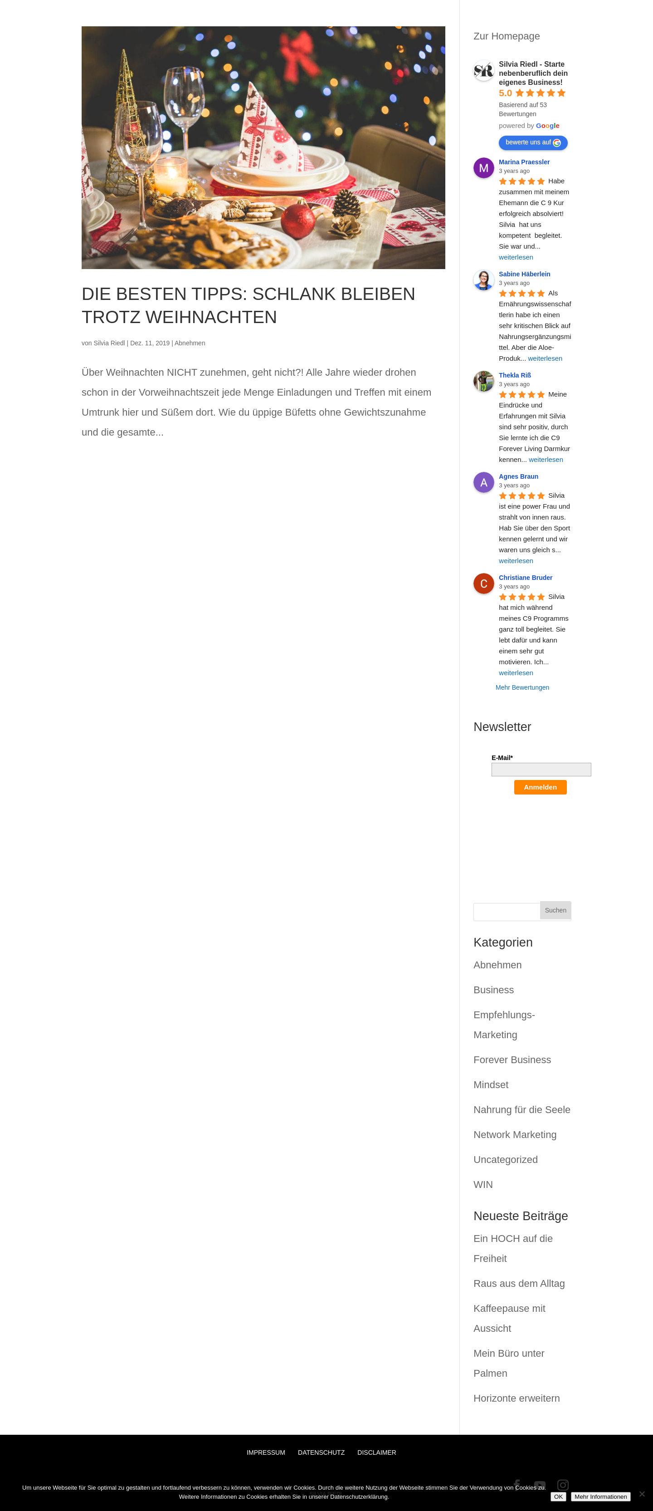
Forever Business (512, 1059)
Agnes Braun (518, 476)
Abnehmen (190, 343)
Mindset (490, 1084)
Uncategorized (505, 1159)
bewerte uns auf (533, 142)
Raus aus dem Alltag (519, 1283)
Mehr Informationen (601, 1496)
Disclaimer (376, 1452)
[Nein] (641, 1493)
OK (558, 1496)
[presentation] (529, 836)
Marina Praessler (524, 162)
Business (493, 990)
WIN (483, 1184)
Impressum (266, 1452)
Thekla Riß (515, 375)
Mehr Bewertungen (522, 687)
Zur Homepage (506, 36)
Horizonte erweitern (516, 1398)
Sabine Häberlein (525, 274)
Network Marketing (514, 1134)
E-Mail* (502, 757)
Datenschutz (321, 1452)
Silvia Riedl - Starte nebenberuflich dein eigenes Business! (533, 73)
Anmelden (540, 787)
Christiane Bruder (525, 577)
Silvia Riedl (109, 343)
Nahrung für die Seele (521, 1109)
